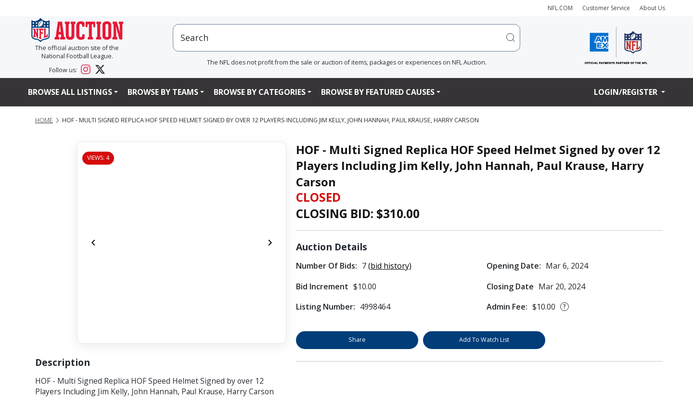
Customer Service (606, 8)
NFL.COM (560, 8)
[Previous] (93, 243)
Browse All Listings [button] (70, 92)
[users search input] (346, 38)
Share (357, 340)
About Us (652, 8)
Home (44, 120)
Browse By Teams (163, 92)
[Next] (270, 243)
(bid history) (389, 265)
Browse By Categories (260, 92)
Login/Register (626, 92)
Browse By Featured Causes (378, 92)
